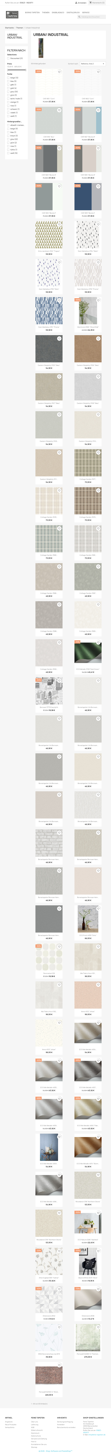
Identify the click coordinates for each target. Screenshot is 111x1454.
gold (13, 88)
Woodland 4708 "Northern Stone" (88, 1202)
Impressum (35, 1433)
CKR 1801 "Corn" (49, 99)
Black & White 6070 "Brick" (88, 1278)
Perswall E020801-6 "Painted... (88, 1354)
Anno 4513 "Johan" (49, 1049)
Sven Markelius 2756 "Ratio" (49, 289)
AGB (32, 1427)
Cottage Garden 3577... (88, 479)
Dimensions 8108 (88, 1316)
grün (13, 95)
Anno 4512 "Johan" (88, 1011)
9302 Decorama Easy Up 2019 (49, 1354)
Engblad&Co (58, 12)
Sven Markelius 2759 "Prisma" (88, 289)
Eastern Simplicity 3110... (88, 441)
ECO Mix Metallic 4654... (88, 1049)
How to (33, 1442)
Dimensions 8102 (49, 1316)
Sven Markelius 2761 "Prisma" (49, 327)
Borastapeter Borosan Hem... (49, 859)
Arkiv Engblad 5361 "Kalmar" (49, 1278)
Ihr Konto (62, 1418)
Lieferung (34, 1425)
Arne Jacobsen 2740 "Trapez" (49, 251)
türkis (13, 150)
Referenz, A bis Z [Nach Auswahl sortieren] (93, 63)
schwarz (15, 109)
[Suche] (91, 17)
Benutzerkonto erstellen (66, 1427)
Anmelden (61, 1425)
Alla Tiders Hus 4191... (88, 973)
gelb (13, 85)
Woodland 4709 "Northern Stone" (49, 1240)
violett (14, 113)
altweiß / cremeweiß (18, 125)
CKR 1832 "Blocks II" (49, 213)
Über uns (34, 1422)
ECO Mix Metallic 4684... (49, 1202)
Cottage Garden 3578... (49, 517)
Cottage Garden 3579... (88, 517)
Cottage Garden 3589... (88, 631)
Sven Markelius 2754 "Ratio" (88, 251)
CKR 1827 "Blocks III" (88, 137)
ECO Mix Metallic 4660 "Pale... (88, 1126)
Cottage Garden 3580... (49, 555)
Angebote (9, 1422)
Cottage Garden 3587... (88, 593)
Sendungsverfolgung (65, 1422)
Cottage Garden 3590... (49, 669)
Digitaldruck (73, 12)
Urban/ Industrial (14, 36)
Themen (45, 12)
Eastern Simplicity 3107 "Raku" (49, 403)
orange (14, 102)
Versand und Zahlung (39, 1439)
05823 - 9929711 (26, 3)
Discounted (16, 58)
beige (14, 78)
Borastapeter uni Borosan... (88, 707)
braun (14, 136)
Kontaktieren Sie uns (39, 1444)
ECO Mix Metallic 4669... (49, 1164)
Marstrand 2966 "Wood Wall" (88, 327)
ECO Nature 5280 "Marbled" (88, 1240)
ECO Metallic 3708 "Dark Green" (88, 669)
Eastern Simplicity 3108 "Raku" (88, 403)
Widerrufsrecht (37, 1430)
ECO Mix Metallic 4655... (49, 1087)
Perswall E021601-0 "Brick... (49, 1392)
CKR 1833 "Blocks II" (88, 213)
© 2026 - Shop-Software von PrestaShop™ (55, 1451)
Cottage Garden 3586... (49, 593)
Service (86, 12)
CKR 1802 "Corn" (88, 99)
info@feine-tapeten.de (96, 1435)
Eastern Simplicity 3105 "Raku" (49, 365)
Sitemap (34, 1447)
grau (14, 92)
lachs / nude (16, 99)
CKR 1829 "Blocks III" (49, 175)
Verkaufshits (9, 1427)
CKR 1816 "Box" (49, 137)
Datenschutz (36, 1436)
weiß (13, 116)
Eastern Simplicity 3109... (49, 441)
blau (13, 81)
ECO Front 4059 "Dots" (88, 935)
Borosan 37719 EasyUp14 (49, 707)
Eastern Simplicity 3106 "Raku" (88, 365)
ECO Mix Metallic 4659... (49, 1126)
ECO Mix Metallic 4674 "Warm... (88, 1164)
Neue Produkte (10, 1425)
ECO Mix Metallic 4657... (88, 1087)
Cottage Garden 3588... (49, 631)
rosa (13, 106)
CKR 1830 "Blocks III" (88, 175)
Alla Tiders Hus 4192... (49, 1011)
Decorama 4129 (49, 973)
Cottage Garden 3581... (88, 555)
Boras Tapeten (32, 12)
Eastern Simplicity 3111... (49, 479)
